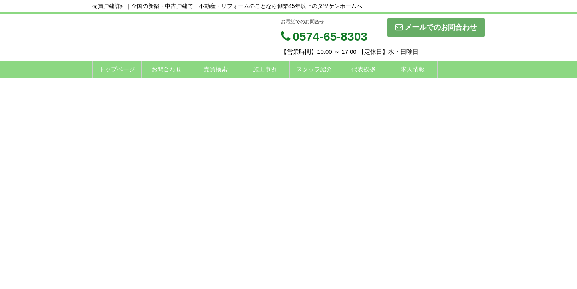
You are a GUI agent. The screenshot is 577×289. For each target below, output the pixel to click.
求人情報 (413, 69)
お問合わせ (166, 69)
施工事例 (265, 69)
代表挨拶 (363, 69)
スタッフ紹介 (314, 69)
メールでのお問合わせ (436, 27)
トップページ (117, 69)
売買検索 (216, 69)
